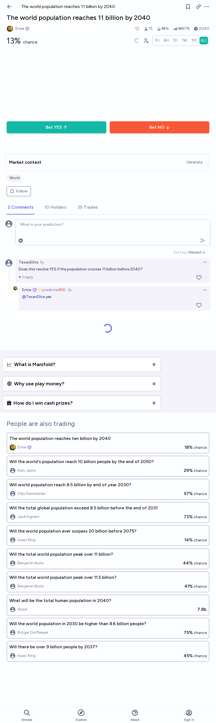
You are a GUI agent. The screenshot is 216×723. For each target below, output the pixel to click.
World (14, 178)
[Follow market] (187, 6)
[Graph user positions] (145, 40)
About (135, 715)
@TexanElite (33, 296)
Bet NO (159, 127)
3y (42, 262)
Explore (81, 715)
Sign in (189, 715)
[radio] (157, 40)
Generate (194, 162)
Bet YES (57, 127)
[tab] (21, 207)
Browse (27, 715)
